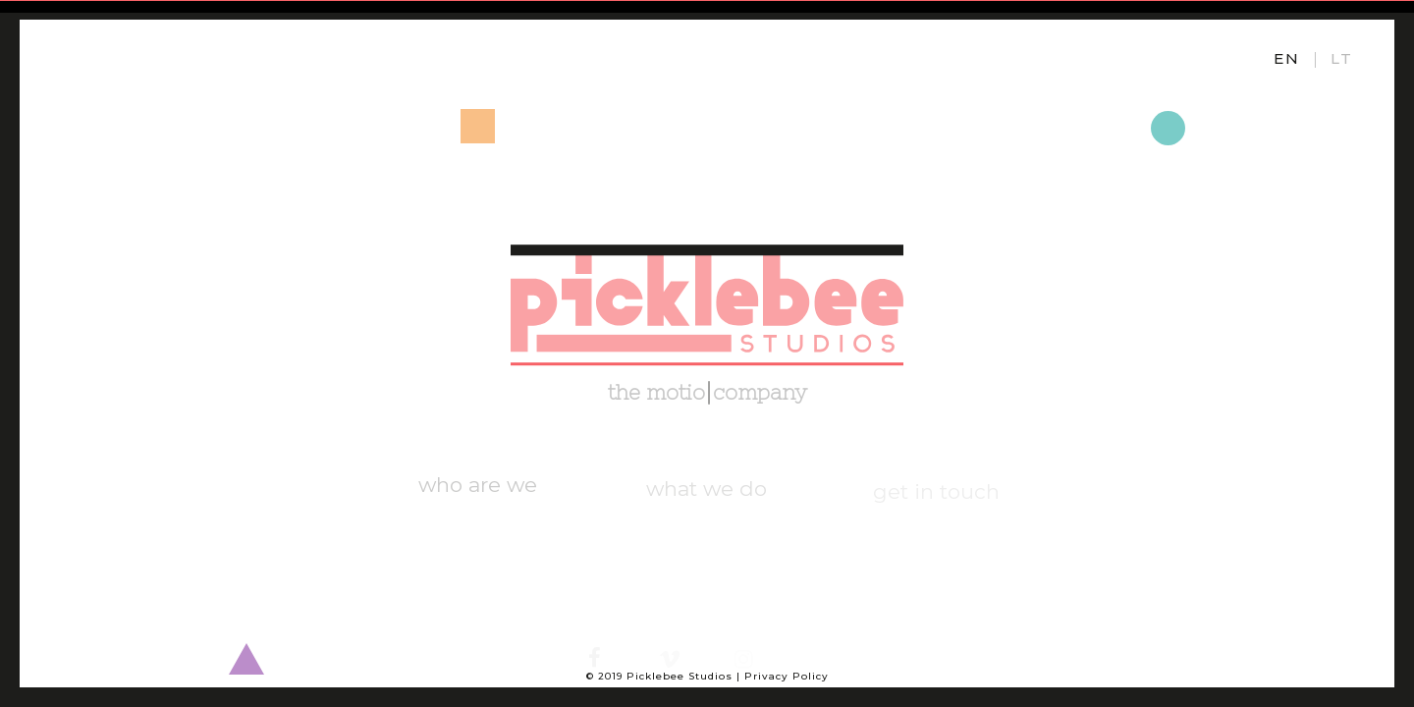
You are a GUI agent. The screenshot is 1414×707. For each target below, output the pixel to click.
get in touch (936, 493)
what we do (706, 492)
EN (1287, 58)
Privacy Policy (786, 676)
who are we (477, 491)
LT (1342, 58)
